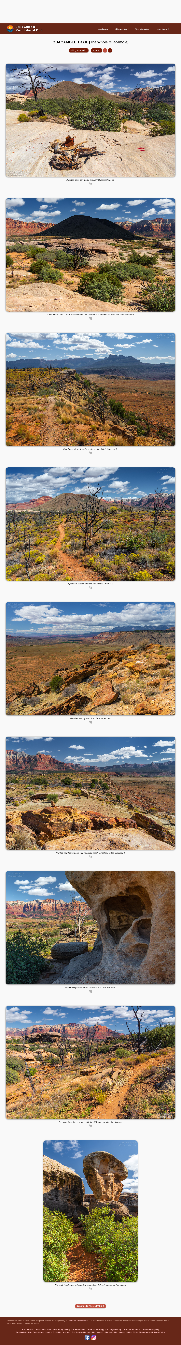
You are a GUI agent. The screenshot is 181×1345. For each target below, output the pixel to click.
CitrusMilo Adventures (77, 1321)
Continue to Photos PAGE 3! (90, 1306)
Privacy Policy (158, 1332)
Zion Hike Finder (77, 1329)
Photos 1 (97, 50)
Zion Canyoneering (112, 1329)
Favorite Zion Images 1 (94, 1332)
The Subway (77, 1332)
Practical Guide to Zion (26, 1332)
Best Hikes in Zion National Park (36, 1329)
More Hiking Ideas (61, 1329)
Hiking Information (78, 50)
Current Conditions (131, 1329)
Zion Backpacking (95, 1329)
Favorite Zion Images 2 (116, 1332)
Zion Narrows (64, 1332)
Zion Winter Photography (139, 1332)
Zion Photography (150, 1329)
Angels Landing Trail (47, 1332)
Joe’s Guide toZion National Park (29, 28)
